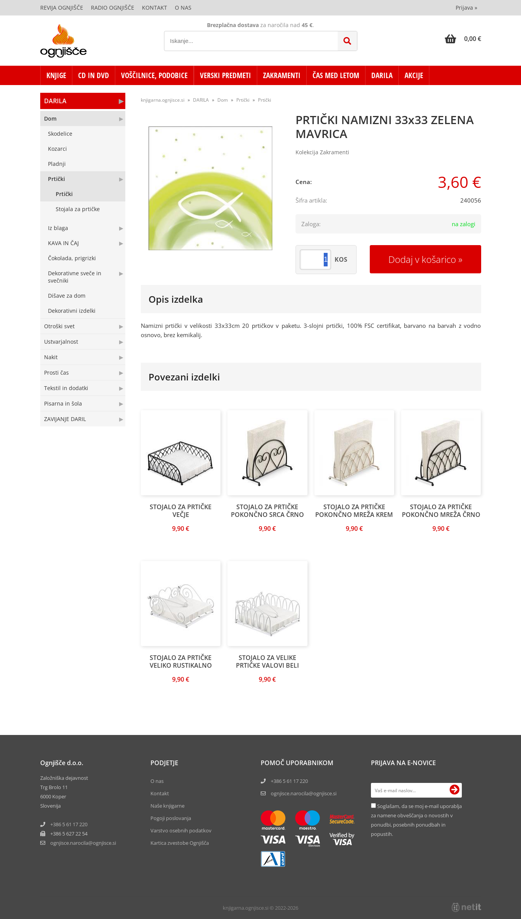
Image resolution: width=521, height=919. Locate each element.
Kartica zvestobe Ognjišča (179, 842)
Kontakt (154, 7)
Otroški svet (59, 326)
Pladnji (57, 163)
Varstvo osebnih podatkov (181, 830)
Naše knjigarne (167, 805)
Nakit (51, 357)
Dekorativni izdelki (72, 310)
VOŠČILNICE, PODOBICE (154, 75)
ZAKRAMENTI (282, 75)
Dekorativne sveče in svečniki (74, 276)
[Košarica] (463, 38)
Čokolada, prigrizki (72, 258)
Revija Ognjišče (61, 7)
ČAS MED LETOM (336, 75)
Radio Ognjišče (112, 7)
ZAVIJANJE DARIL (65, 419)
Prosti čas (56, 372)
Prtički (56, 178)
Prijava (466, 7)
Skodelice (60, 133)
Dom (50, 118)
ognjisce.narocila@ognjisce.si (304, 793)
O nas (183, 7)
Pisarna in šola (63, 403)
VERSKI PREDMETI (225, 75)
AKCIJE (414, 75)
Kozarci (57, 148)
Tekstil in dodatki (66, 388)
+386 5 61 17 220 (68, 824)
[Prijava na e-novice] (454, 790)
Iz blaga (58, 228)
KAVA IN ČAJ (63, 243)
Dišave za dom (66, 295)
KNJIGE (56, 75)
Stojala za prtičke (78, 209)
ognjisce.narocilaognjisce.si (83, 842)
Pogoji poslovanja (170, 818)
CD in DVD (93, 75)
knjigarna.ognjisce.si (162, 100)
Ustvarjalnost (61, 341)
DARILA (382, 75)
